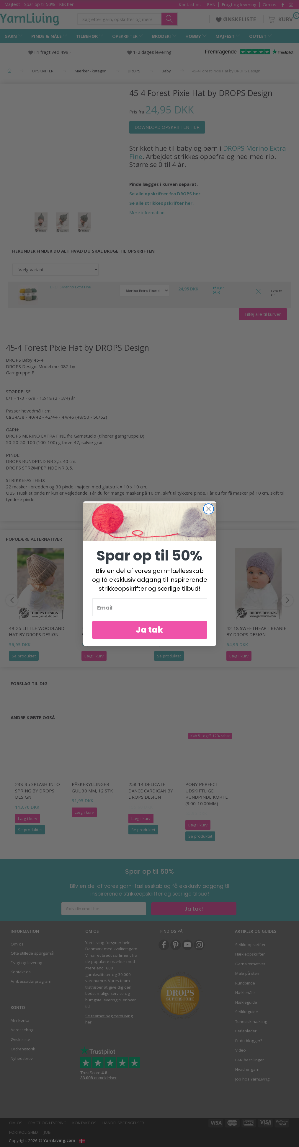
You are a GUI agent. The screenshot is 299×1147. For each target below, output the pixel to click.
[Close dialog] (208, 510)
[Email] (149, 609)
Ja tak (149, 631)
